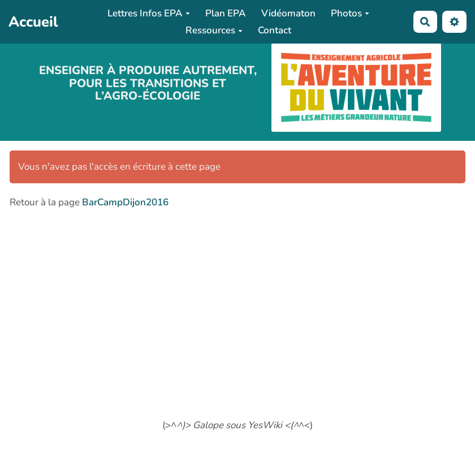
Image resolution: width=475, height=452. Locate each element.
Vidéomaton (288, 13)
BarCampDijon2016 (125, 202)
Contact (274, 30)
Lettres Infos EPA (148, 13)
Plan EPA (225, 13)
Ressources (214, 30)
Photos (350, 13)
